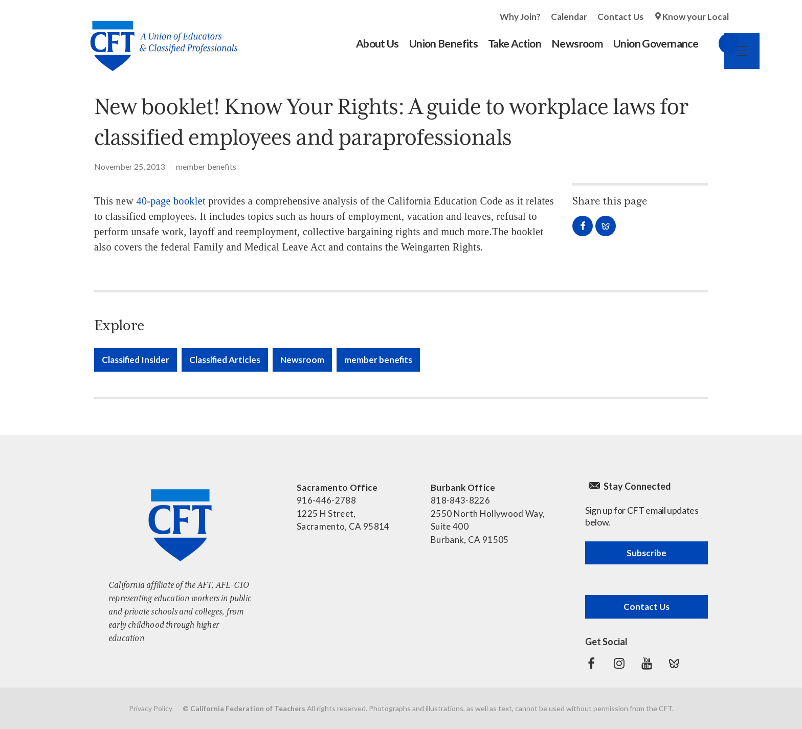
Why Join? (520, 16)
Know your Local (695, 16)
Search (718, 43)
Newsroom (302, 359)
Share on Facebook (582, 226)
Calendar (569, 16)
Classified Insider (135, 359)
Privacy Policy (150, 708)
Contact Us (620, 16)
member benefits (206, 166)
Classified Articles (224, 359)
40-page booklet (170, 201)
